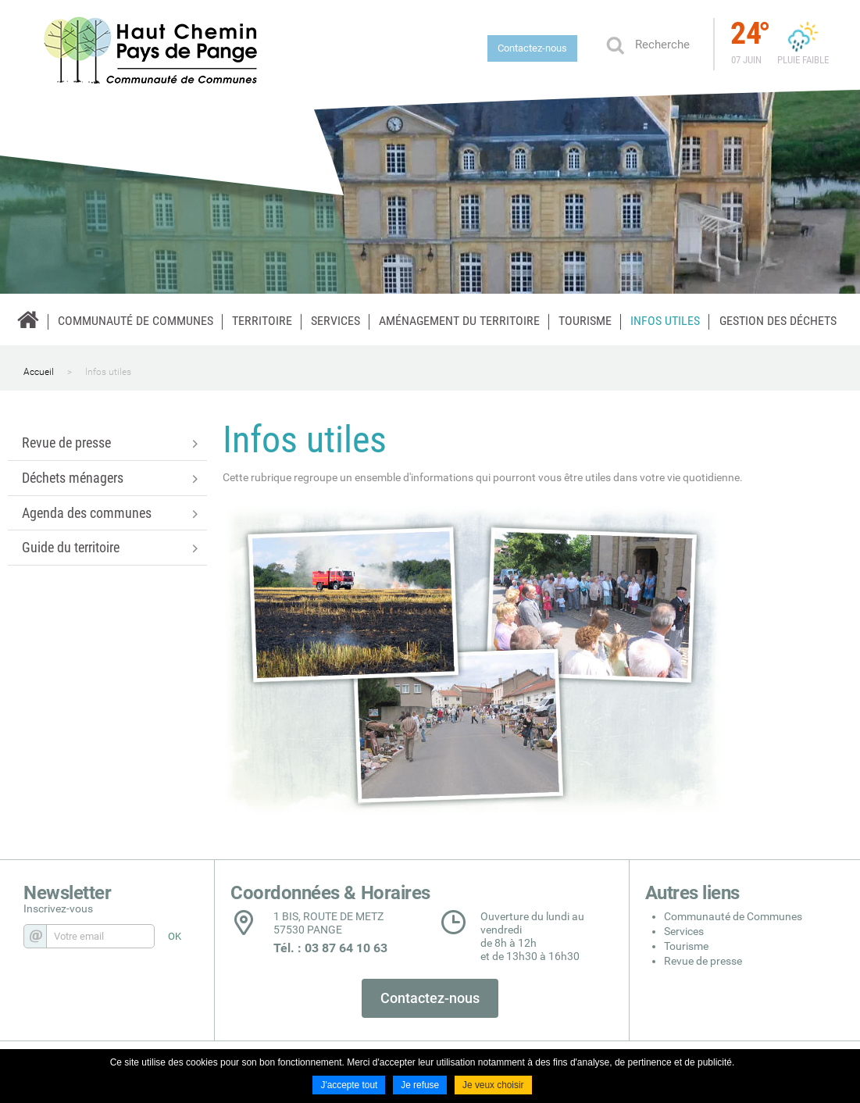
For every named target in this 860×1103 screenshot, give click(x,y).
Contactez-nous (532, 48)
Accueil (38, 371)
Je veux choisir (493, 1085)
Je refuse (420, 1085)
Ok (614, 44)
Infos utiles (108, 371)
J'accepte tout (348, 1085)
